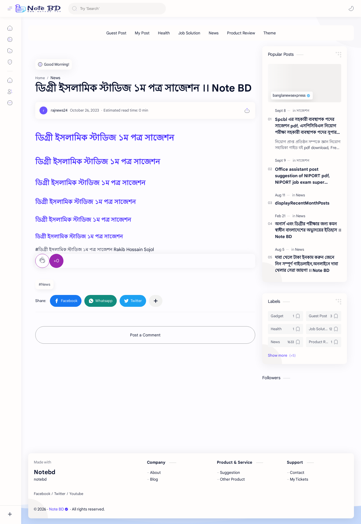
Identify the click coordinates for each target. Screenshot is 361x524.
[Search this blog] (117, 8)
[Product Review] (241, 33)
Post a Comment (145, 335)
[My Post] (142, 33)
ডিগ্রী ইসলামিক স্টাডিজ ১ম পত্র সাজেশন (104, 137)
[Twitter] (59, 494)
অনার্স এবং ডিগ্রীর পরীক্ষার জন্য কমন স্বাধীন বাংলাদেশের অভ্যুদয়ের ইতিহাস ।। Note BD (308, 230)
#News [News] (44, 284)
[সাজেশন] (302, 110)
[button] (351, 8)
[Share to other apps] (155, 301)
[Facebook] (42, 494)
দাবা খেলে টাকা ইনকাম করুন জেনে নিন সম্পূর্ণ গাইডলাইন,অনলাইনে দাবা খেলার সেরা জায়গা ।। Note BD (306, 264)
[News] (214, 33)
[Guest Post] (116, 33)
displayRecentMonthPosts (302, 203)
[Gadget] (285, 316)
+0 (56, 261)
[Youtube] (76, 494)
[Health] (164, 33)
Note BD (58, 509)
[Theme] (269, 33)
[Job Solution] (189, 33)
